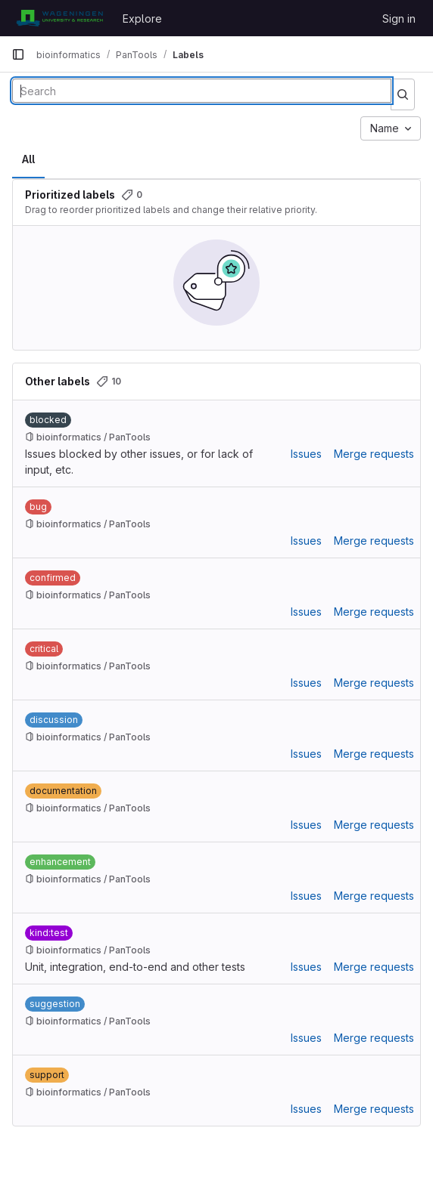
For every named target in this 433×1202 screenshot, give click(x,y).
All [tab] (28, 159)
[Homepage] (59, 18)
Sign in (399, 18)
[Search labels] (201, 91)
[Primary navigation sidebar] (18, 54)
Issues (306, 453)
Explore (142, 18)
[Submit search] (403, 94)
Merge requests (374, 453)
